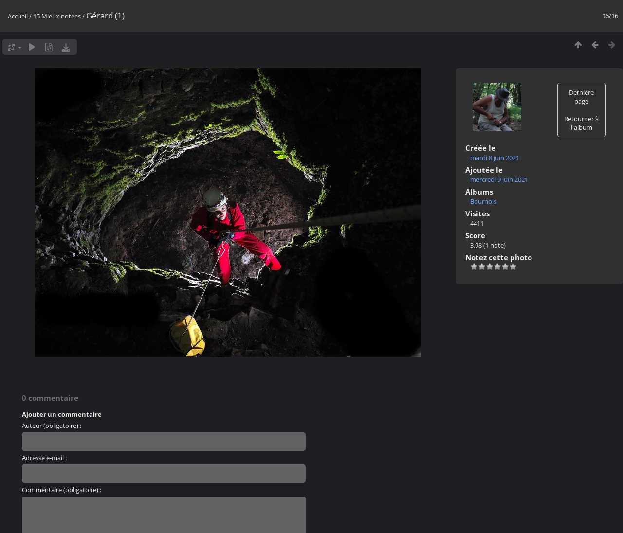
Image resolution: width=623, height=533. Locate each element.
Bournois (483, 201)
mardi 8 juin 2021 (494, 157)
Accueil (18, 16)
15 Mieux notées (57, 16)
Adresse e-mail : (44, 457)
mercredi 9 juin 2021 (499, 179)
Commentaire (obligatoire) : (61, 489)
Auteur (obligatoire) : (51, 425)
